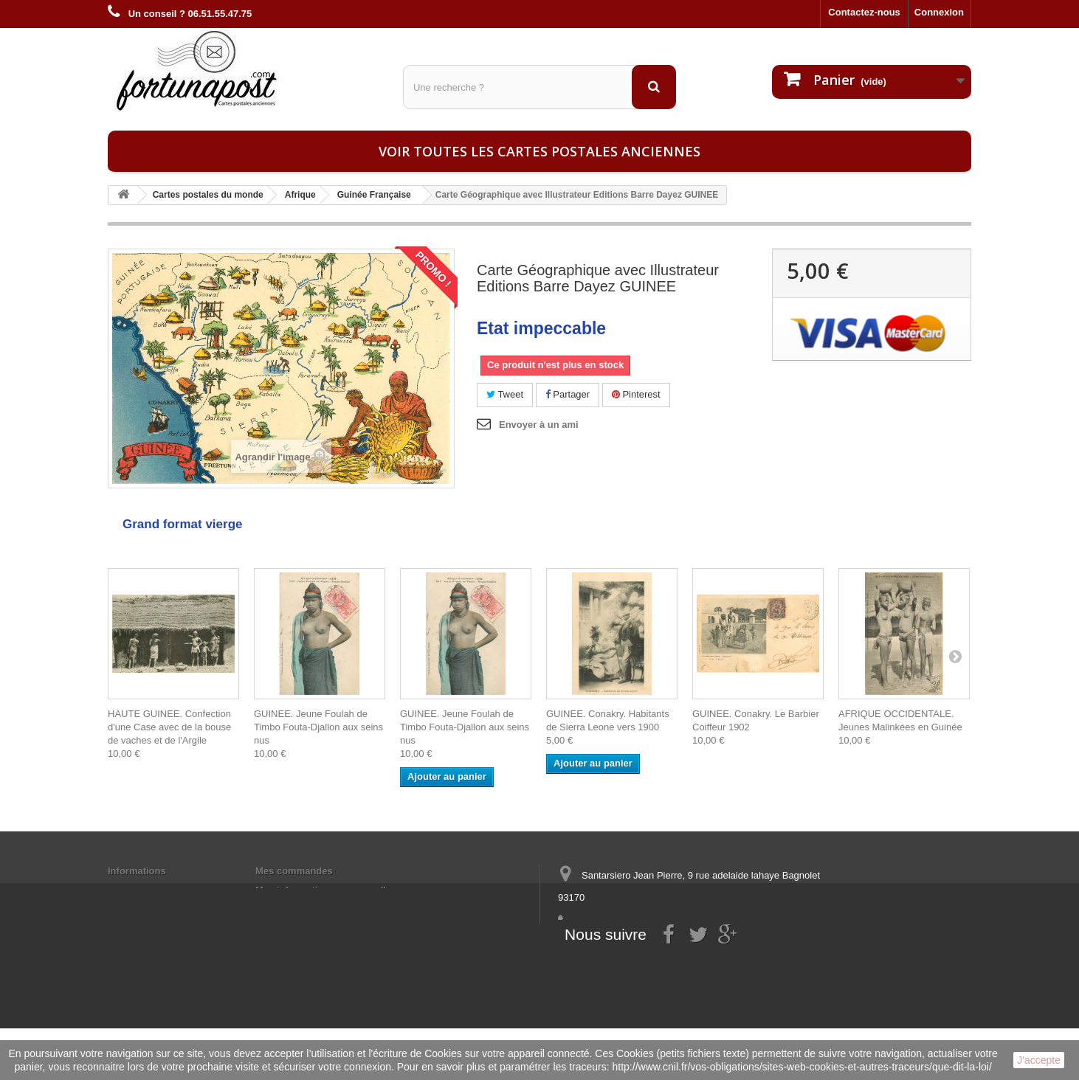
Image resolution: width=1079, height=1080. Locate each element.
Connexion (939, 12)
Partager (567, 394)
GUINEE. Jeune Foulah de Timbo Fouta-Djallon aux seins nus (318, 727)
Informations (137, 870)
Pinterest (636, 394)
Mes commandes (294, 870)
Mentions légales (146, 890)
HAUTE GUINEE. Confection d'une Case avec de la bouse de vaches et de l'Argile (169, 727)
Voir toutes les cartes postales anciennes (539, 151)
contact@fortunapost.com (671, 952)
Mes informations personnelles (325, 890)
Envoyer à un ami (539, 424)
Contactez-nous (864, 12)
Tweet (504, 394)
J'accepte (1039, 1060)
